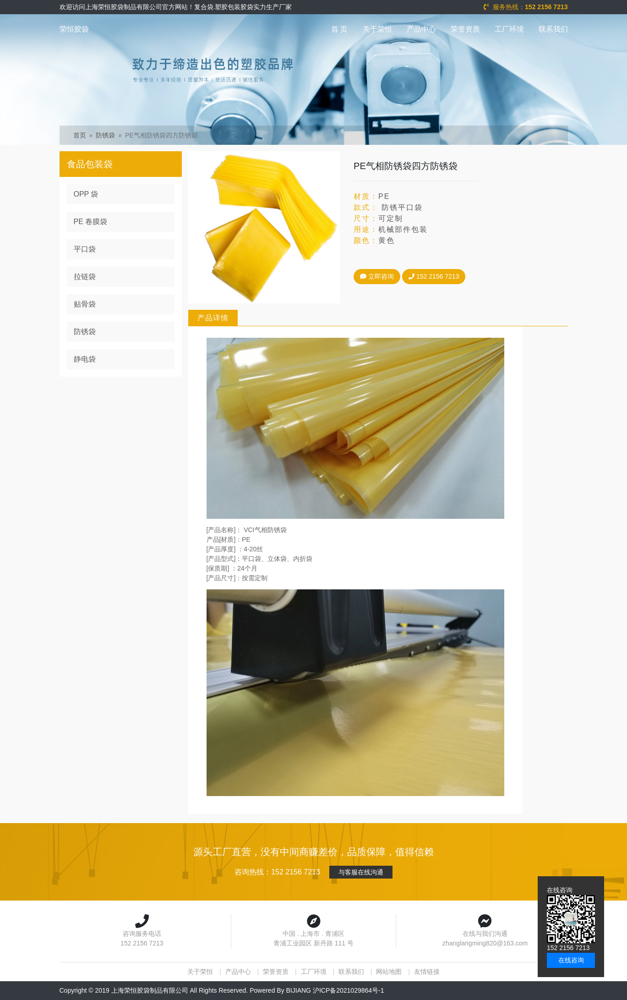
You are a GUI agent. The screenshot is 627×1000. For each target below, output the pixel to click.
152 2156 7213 (433, 276)
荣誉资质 (465, 29)
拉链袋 (85, 276)
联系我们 (553, 29)
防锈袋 (105, 135)
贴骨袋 (85, 304)
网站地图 (389, 971)
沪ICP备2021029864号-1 (348, 990)
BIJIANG (298, 990)
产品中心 (421, 29)
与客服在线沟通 (360, 872)
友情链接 (427, 971)
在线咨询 (571, 960)
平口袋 (85, 249)
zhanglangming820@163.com (485, 943)
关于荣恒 (377, 29)
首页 (79, 135)
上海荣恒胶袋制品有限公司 (149, 990)
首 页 (339, 29)
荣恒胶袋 (74, 29)
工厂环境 (509, 29)
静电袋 (85, 359)
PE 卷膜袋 (91, 221)
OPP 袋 (86, 194)
